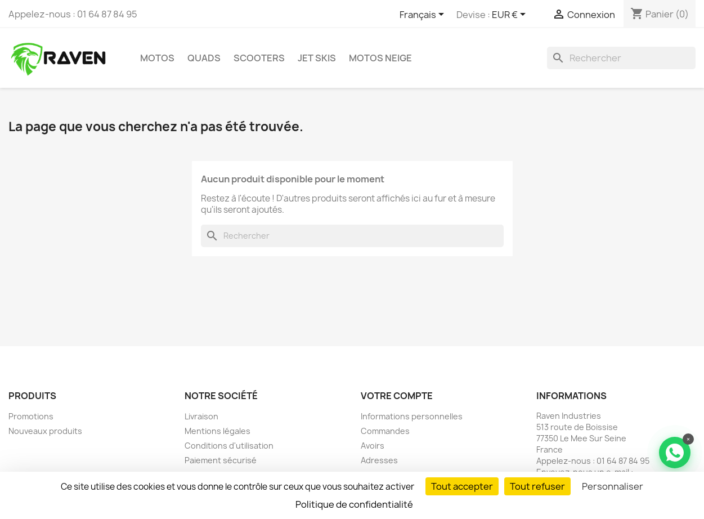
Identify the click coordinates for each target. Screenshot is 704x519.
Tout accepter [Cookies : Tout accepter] (462, 486)
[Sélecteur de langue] (424, 15)
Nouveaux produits (45, 431)
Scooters (259, 58)
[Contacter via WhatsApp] (674, 452)
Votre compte (397, 396)
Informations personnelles (412, 416)
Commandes (385, 431)
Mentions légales (217, 431)
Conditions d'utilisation (229, 445)
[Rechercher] (621, 58)
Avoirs (372, 445)
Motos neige (380, 58)
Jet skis (317, 58)
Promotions (30, 416)
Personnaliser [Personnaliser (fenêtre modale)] (612, 486)
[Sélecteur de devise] (511, 15)
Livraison (201, 416)
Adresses (379, 460)
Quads (204, 58)
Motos (157, 58)
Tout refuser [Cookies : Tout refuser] (537, 486)
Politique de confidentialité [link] (354, 504)
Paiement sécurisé (221, 460)
